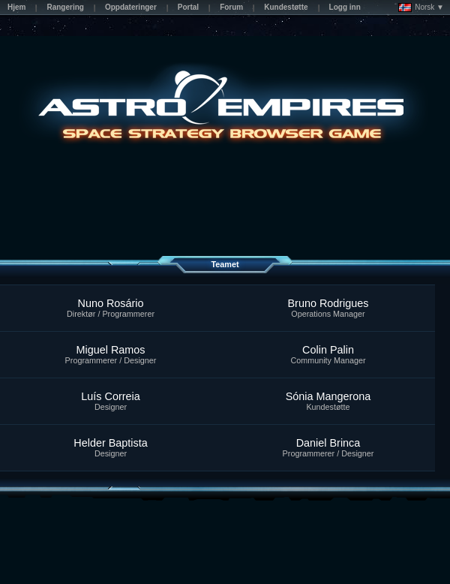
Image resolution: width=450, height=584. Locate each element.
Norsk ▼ (421, 7)
